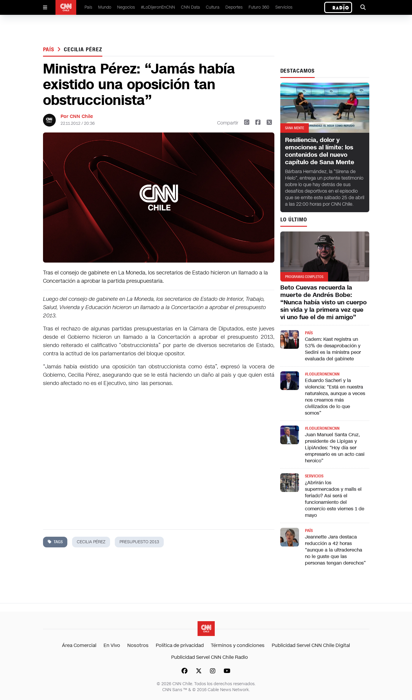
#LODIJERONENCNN (322, 374)
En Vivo (112, 645)
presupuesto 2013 (139, 542)
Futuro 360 (259, 7)
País (88, 7)
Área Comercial (79, 645)
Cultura (212, 7)
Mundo (104, 7)
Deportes (234, 7)
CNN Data (190, 7)
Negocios (126, 7)
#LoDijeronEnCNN (158, 7)
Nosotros (138, 645)
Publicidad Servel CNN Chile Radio (209, 657)
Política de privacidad (180, 645)
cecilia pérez (83, 49)
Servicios (283, 7)
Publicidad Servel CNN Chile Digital (311, 645)
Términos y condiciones (238, 645)
